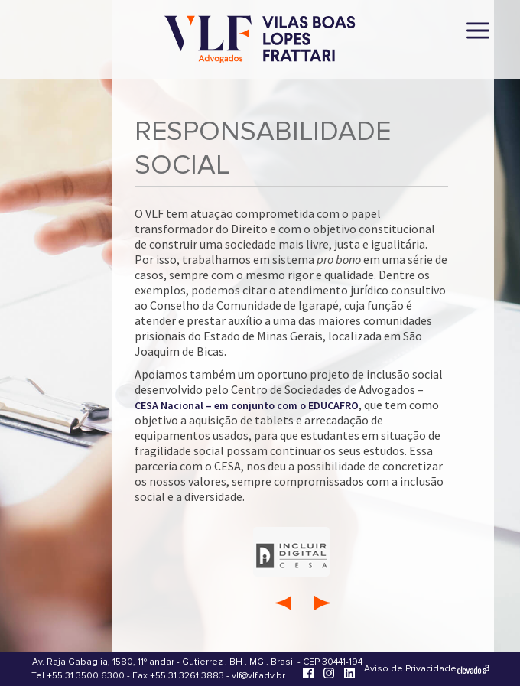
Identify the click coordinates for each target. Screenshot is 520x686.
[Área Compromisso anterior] (281, 602)
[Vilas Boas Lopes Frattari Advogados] (260, 41)
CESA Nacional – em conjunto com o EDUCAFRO (247, 405)
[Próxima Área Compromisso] (323, 602)
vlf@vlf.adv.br (258, 675)
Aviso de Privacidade (410, 669)
